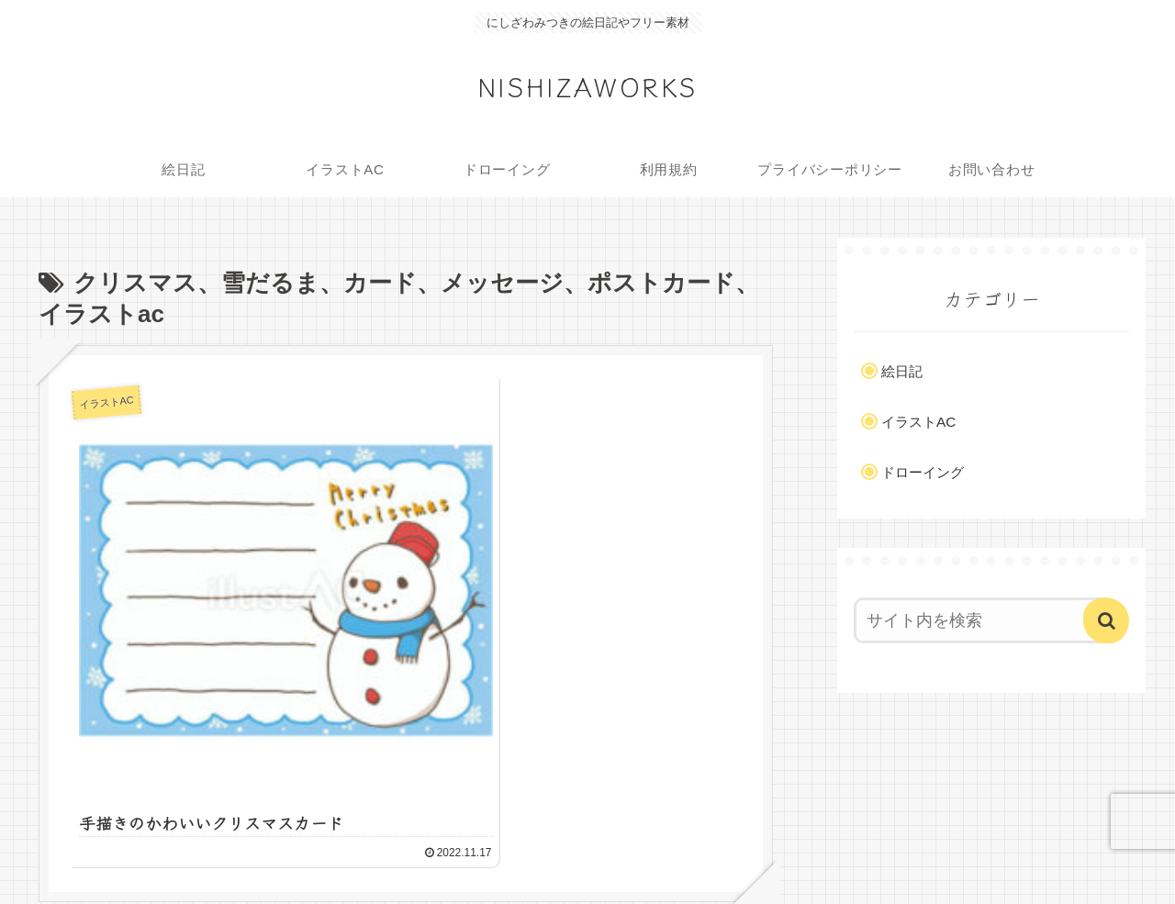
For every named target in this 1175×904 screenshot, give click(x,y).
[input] (980, 620)
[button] (1106, 620)
